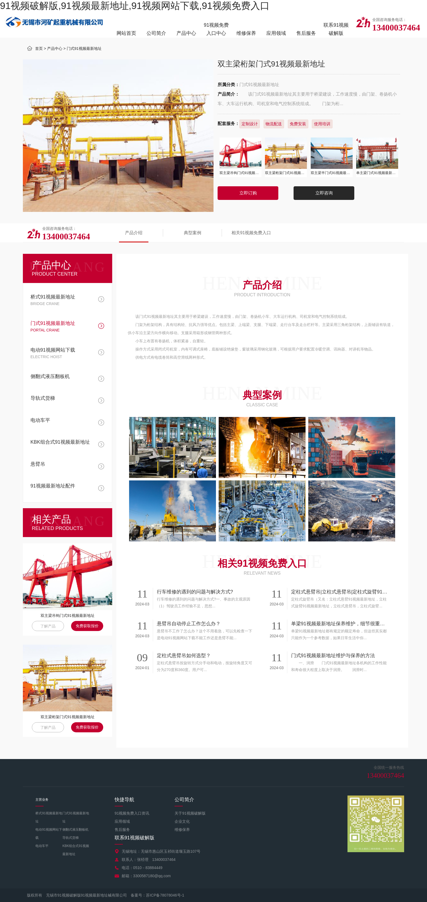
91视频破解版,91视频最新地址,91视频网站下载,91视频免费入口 (135, 5)
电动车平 (41, 846)
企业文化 (182, 821)
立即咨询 (324, 193)
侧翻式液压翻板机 (75, 829)
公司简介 (156, 33)
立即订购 (248, 193)
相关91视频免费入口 (244, 232)
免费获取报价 (87, 626)
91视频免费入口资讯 (132, 813)
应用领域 (276, 33)
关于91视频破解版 (190, 813)
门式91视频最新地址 (84, 48)
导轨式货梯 (70, 838)
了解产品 (48, 626)
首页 (39, 48)
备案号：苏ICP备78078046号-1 (157, 895)
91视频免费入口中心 (216, 29)
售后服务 (306, 33)
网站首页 (126, 33)
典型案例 (188, 232)
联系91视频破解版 (336, 29)
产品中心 (186, 33)
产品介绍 (132, 232)
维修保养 (246, 33)
